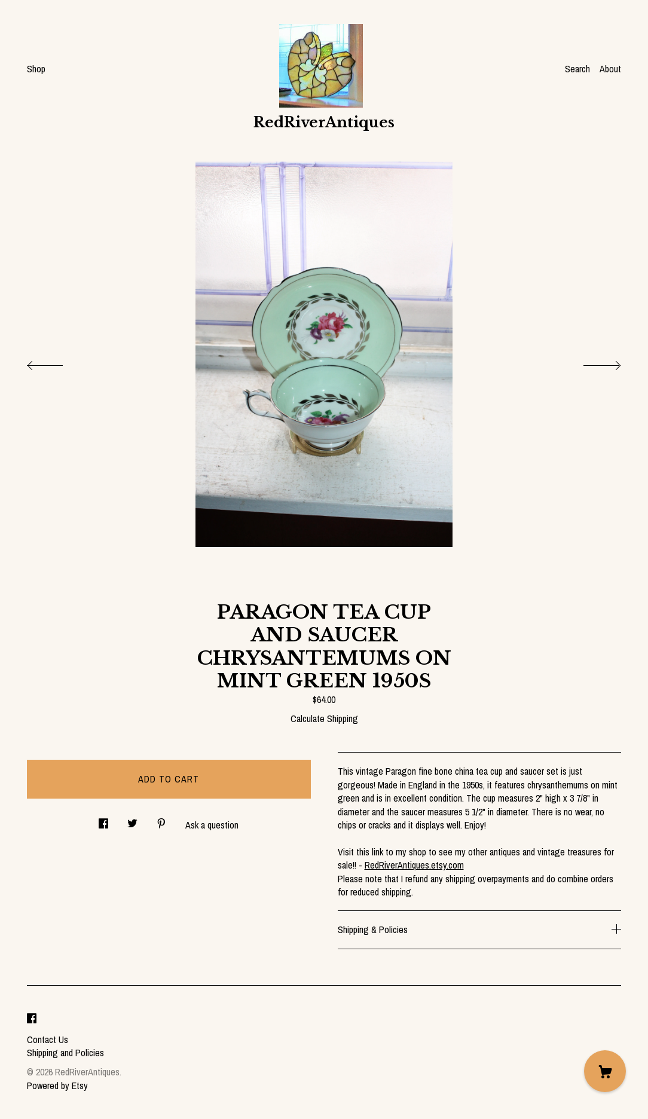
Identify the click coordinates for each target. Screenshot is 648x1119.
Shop (36, 68)
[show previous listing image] (57, 362)
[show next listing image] (591, 362)
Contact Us (47, 1039)
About (610, 68)
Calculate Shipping (324, 718)
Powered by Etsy (57, 1085)
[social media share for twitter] (132, 820)
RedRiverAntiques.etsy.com (414, 865)
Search (577, 68)
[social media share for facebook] (103, 820)
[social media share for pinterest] (161, 820)
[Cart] (605, 1071)
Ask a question (212, 824)
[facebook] (31, 1019)
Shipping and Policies (65, 1052)
